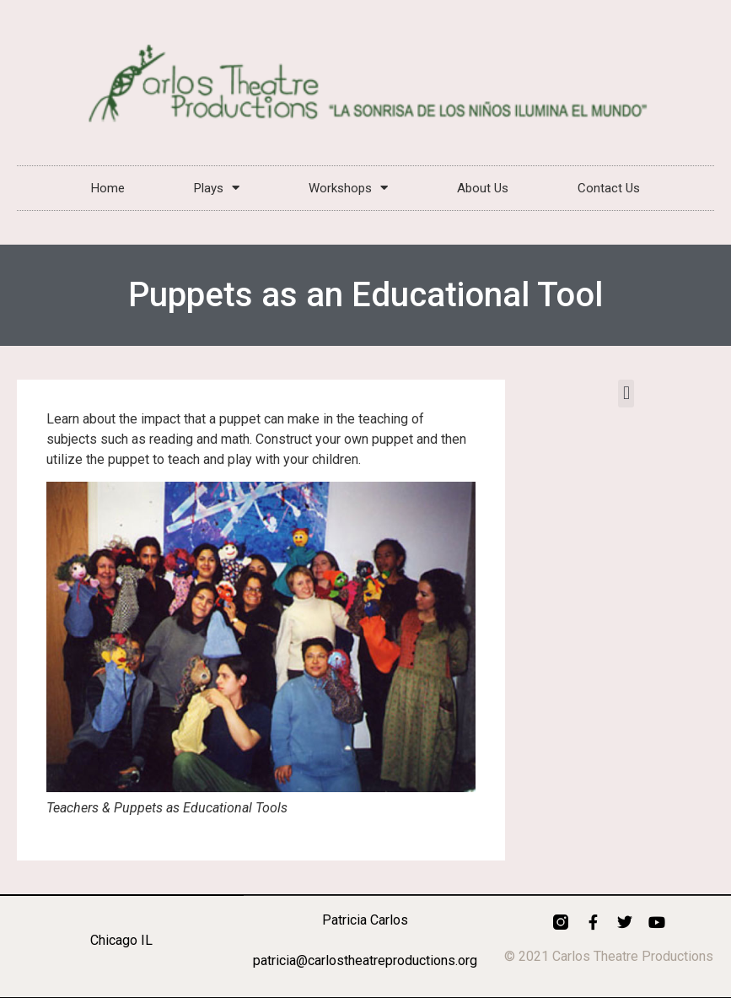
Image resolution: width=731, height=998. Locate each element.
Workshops (348, 187)
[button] (626, 393)
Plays (216, 187)
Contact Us (609, 188)
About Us (482, 188)
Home (108, 188)
